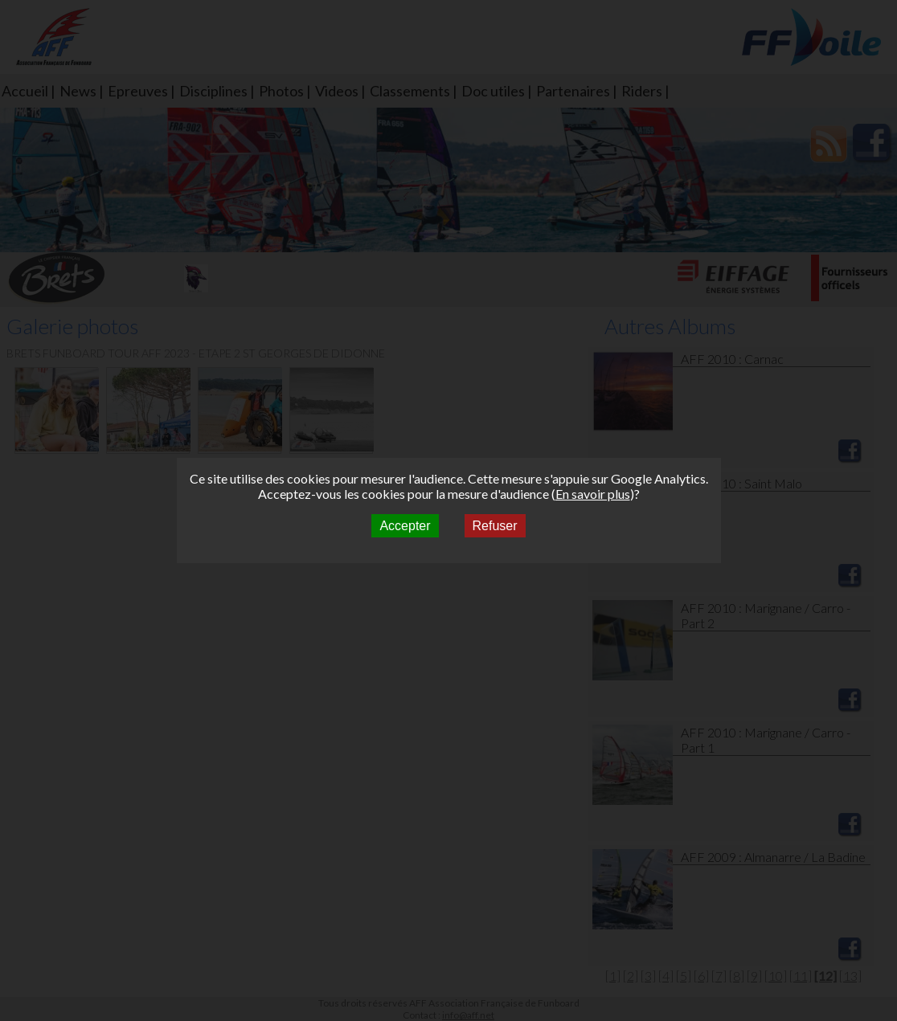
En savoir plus (592, 493)
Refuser (495, 526)
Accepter (404, 526)
